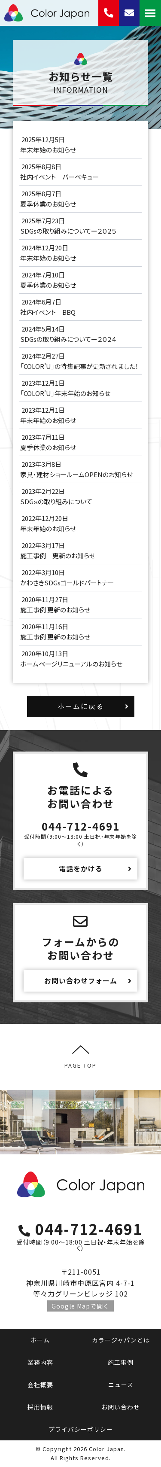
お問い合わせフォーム (80, 980)
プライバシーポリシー (81, 1429)
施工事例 (121, 1362)
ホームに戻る (81, 706)
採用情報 (40, 1407)
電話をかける (81, 868)
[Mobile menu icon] (150, 13)
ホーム (40, 1340)
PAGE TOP (80, 1056)
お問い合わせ (120, 1407)
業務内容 (40, 1362)
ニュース (121, 1384)
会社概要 (40, 1384)
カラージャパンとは (121, 1340)
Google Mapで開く (80, 1306)
